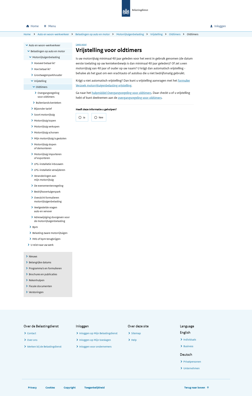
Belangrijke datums (40, 262)
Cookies (50, 387)
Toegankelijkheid (94, 387)
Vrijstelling (156, 34)
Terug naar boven (194, 387)
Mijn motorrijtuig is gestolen (50, 138)
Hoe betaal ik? (42, 69)
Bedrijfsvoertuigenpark (47, 191)
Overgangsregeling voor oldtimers (48, 94)
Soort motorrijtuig (44, 114)
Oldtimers (174, 34)
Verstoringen (36, 292)
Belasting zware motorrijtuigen (50, 233)
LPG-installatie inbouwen (48, 164)
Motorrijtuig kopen (45, 120)
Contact (31, 333)
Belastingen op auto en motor (92, 34)
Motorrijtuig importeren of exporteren (48, 156)
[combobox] (177, 26)
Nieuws (33, 256)
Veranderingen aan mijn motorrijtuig (45, 177)
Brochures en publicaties (43, 274)
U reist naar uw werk (42, 244)
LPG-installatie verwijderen (49, 170)
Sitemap (136, 333)
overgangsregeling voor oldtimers (140, 98)
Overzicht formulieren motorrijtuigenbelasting (48, 199)
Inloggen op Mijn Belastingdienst (98, 333)
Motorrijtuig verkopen (46, 126)
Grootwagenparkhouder (48, 75)
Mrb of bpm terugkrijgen (46, 239)
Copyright (70, 387)
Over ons (32, 340)
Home (27, 34)
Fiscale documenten (40, 286)
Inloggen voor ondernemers (95, 346)
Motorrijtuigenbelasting (130, 34)
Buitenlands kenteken (48, 102)
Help (134, 340)
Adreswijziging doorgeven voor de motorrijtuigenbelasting (52, 219)
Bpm (35, 227)
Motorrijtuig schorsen (46, 132)
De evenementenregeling (48, 185)
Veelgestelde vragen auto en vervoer (45, 209)
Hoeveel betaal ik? (44, 63)
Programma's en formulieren (45, 268)
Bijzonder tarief (43, 108)
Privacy (32, 387)
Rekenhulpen (36, 280)
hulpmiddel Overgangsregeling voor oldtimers (121, 93)
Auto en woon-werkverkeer (53, 34)
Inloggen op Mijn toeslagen (95, 340)
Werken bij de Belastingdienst (44, 346)
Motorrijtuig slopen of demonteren (45, 146)
